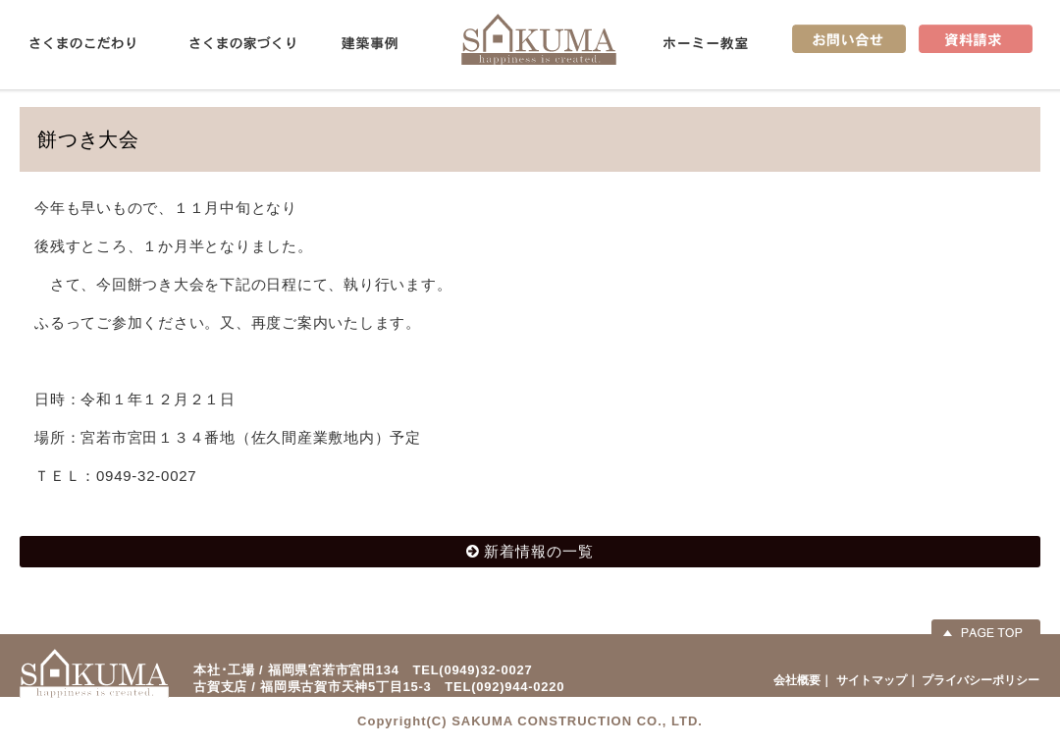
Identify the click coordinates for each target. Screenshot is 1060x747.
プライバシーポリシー (980, 680)
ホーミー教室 (705, 43)
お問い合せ (849, 39)
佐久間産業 (538, 39)
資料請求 (976, 39)
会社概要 (797, 680)
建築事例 (370, 43)
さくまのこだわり (82, 43)
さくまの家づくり (242, 43)
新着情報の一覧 (539, 551)
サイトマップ (871, 680)
